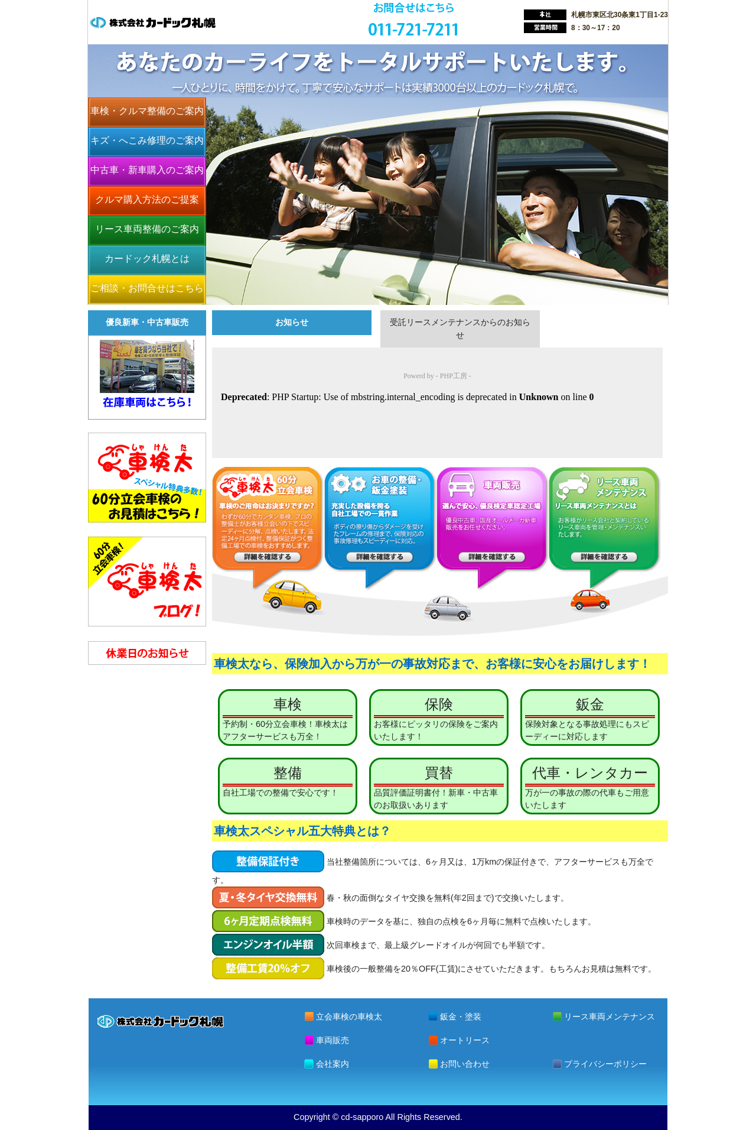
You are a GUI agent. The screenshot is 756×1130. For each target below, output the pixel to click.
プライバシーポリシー (605, 1064)
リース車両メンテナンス (609, 1016)
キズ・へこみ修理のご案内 (147, 140)
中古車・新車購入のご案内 (147, 170)
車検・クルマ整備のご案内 (147, 111)
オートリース (465, 1040)
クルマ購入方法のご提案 (147, 199)
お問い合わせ (465, 1064)
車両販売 (332, 1040)
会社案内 (332, 1064)
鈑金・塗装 (460, 1016)
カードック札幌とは (147, 259)
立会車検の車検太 (349, 1016)
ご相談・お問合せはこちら (147, 288)
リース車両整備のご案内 (147, 229)
